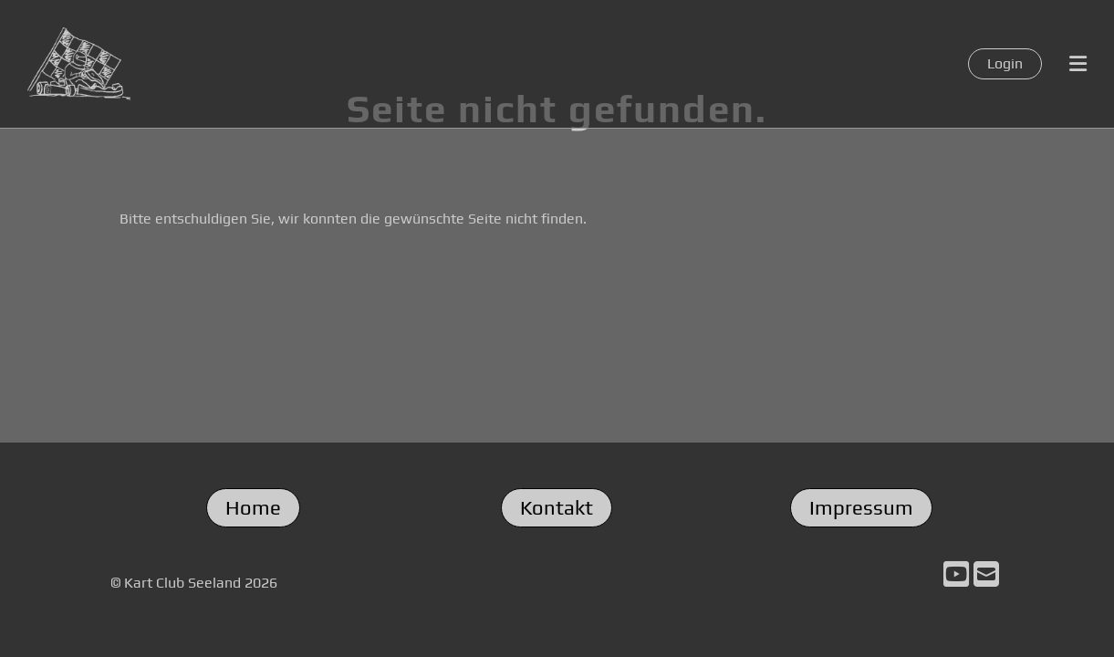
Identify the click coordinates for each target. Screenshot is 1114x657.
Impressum (861, 507)
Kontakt (556, 507)
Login (1005, 63)
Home (253, 507)
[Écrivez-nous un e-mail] (986, 574)
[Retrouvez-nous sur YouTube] (956, 574)
